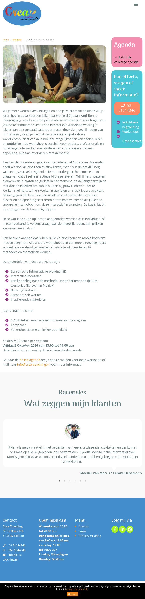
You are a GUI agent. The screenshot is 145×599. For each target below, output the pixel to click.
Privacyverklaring (90, 536)
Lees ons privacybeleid (76, 589)
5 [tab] (80, 481)
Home (6, 39)
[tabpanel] (72, 447)
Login (82, 531)
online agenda (30, 360)
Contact (84, 526)
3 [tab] (70, 481)
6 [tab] (85, 481)
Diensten (17, 39)
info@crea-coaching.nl (33, 364)
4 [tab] (75, 481)
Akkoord (72, 594)
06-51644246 (127, 108)
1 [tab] (59, 481)
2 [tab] (64, 481)
